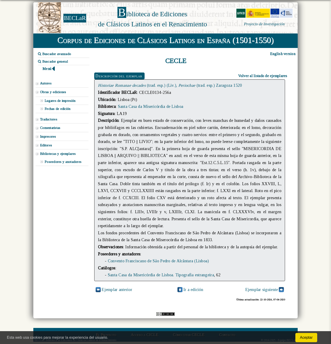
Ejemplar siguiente (261, 289)
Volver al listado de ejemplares (262, 76)
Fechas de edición (58, 109)
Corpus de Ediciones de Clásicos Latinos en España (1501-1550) (165, 40)
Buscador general (53, 61)
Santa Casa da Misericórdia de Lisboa (150, 106)
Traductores (48, 119)
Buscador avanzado (54, 54)
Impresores (48, 136)
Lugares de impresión (60, 101)
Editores (46, 145)
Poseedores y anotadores (63, 162)
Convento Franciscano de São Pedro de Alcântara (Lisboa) (158, 261)
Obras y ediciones (53, 92)
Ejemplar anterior (117, 289)
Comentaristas (50, 128)
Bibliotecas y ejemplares (58, 154)
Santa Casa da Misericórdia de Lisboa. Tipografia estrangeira (161, 275)
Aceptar (306, 337)
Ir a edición (190, 289)
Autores (45, 83)
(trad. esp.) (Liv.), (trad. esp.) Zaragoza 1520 (170, 85)
